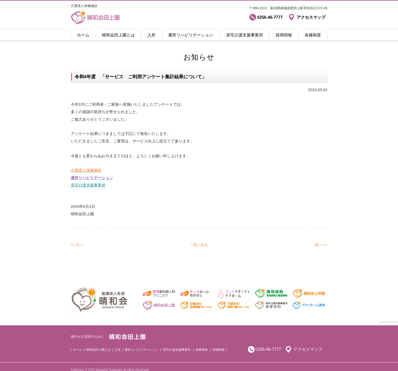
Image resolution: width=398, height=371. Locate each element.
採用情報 (284, 35)
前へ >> (320, 238)
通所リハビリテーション (190, 35)
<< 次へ (77, 238)
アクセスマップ (308, 343)
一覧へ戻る (199, 238)
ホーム (83, 35)
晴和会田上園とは (118, 35)
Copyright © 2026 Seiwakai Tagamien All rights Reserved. (110, 363)
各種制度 (313, 35)
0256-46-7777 (268, 343)
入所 (151, 35)
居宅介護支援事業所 (244, 35)
